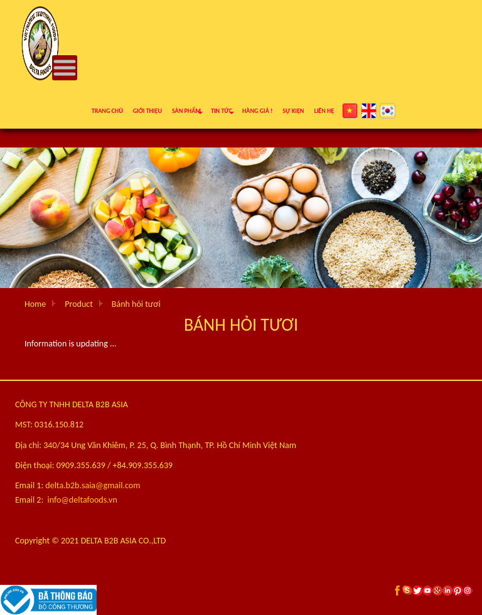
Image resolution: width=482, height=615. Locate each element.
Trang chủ (107, 111)
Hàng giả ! (257, 111)
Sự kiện (293, 111)
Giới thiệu (147, 111)
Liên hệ (324, 111)
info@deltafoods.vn (82, 500)
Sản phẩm (186, 111)
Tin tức (221, 111)
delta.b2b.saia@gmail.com (92, 485)
